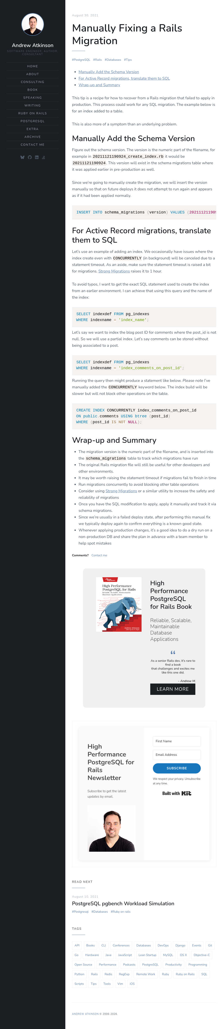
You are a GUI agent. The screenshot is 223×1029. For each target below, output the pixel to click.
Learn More (173, 687)
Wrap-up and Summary (99, 83)
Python (79, 972)
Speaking (32, 98)
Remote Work (145, 972)
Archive (32, 137)
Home (32, 66)
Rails (98, 58)
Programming (197, 963)
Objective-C (202, 953)
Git (210, 944)
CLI (103, 944)
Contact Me (33, 145)
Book (32, 90)
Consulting (32, 82)
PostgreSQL (32, 121)
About (32, 74)
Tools (107, 982)
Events (196, 944)
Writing (32, 105)
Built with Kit (176, 791)
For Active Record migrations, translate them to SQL (124, 76)
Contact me (99, 554)
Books (90, 944)
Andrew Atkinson (32, 45)
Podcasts (129, 963)
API (76, 944)
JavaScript (125, 953)
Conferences (121, 944)
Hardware (92, 953)
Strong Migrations (114, 269)
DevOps (163, 944)
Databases (113, 58)
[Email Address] (177, 753)
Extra (33, 129)
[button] (111, 826)
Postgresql (81, 910)
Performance (107, 963)
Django (180, 944)
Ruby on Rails (32, 113)
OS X (183, 953)
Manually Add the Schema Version (109, 70)
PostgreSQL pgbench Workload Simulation (123, 902)
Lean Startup (147, 953)
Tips (129, 58)
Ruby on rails (121, 910)
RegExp (124, 972)
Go (76, 953)
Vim (120, 982)
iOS (132, 982)
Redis (108, 972)
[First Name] (177, 740)
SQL (204, 972)
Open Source (83, 963)
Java (108, 953)
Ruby (165, 972)
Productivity (174, 963)
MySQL (168, 953)
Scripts (79, 982)
